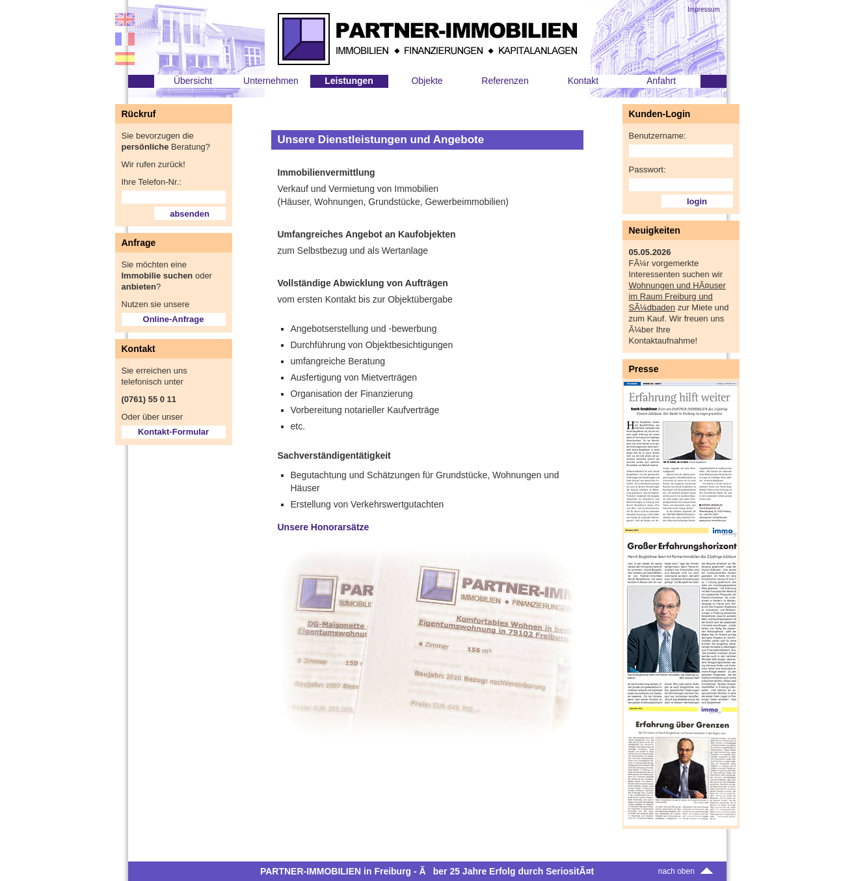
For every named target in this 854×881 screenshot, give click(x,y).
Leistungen (349, 80)
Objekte (426, 80)
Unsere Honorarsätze (323, 527)
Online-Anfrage (173, 319)
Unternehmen (271, 80)
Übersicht (193, 80)
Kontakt (583, 80)
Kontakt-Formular (173, 432)
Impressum (703, 9)
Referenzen (504, 80)
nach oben (687, 871)
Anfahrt (661, 80)
